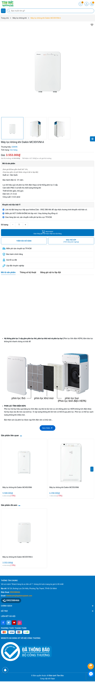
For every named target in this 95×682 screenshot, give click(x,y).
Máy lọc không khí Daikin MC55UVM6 (64, 487)
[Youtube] (14, 622)
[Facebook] (3, 622)
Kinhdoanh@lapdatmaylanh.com (19, 596)
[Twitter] (8, 622)
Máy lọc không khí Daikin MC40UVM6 (17, 487)
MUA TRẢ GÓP (71, 241)
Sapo (53, 679)
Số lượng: (5, 225)
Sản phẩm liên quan (10, 435)
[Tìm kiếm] (9, 10)
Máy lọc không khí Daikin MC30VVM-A (18, 557)
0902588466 (15, 592)
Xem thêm (47, 428)
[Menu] (3, 10)
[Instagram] (19, 622)
